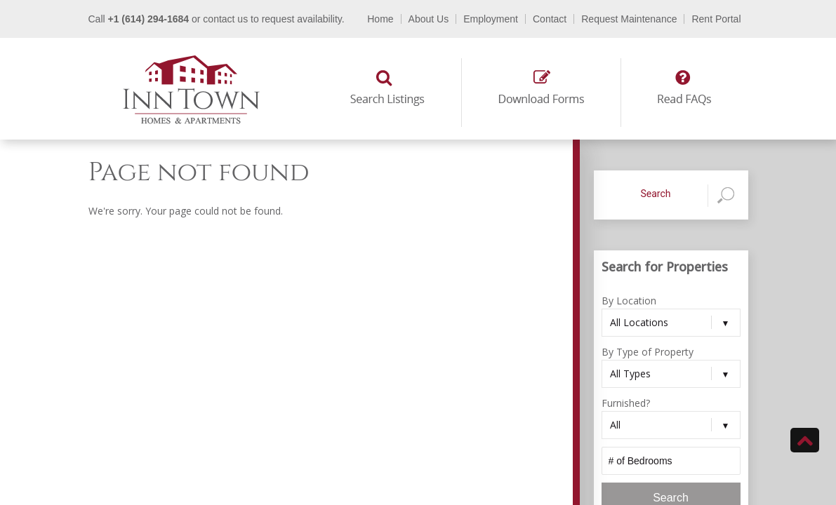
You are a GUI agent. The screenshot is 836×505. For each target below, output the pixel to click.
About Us (429, 19)
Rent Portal (716, 19)
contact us (225, 19)
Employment (490, 19)
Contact (549, 19)
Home (380, 19)
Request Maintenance (629, 19)
